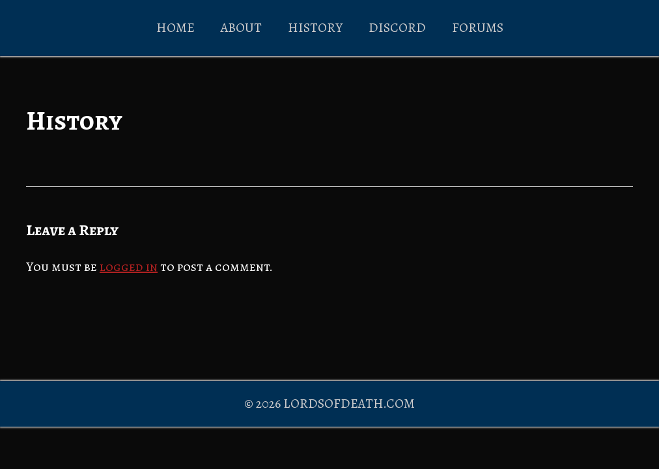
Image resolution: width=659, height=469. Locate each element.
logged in (129, 267)
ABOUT (241, 27)
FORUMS (477, 27)
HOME (175, 27)
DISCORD (397, 27)
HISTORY (315, 27)
